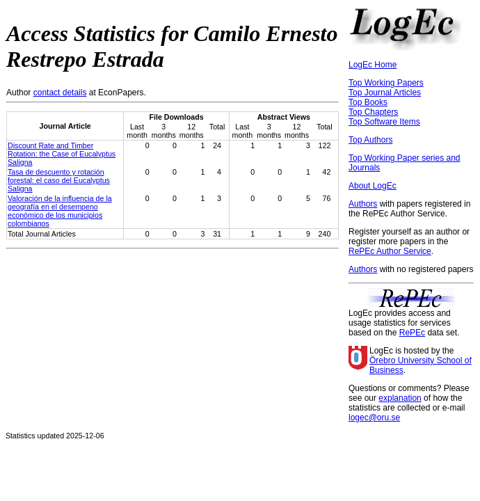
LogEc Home (373, 65)
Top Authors (370, 140)
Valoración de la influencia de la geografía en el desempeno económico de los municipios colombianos (60, 211)
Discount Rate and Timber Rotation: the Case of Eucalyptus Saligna (61, 153)
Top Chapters (373, 112)
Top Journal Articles (385, 92)
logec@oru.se (374, 417)
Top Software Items (384, 122)
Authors (363, 204)
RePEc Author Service (390, 251)
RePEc (412, 332)
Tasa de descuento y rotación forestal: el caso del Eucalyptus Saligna (59, 180)
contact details (60, 92)
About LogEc (373, 186)
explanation (399, 398)
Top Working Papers (386, 83)
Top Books (368, 102)
